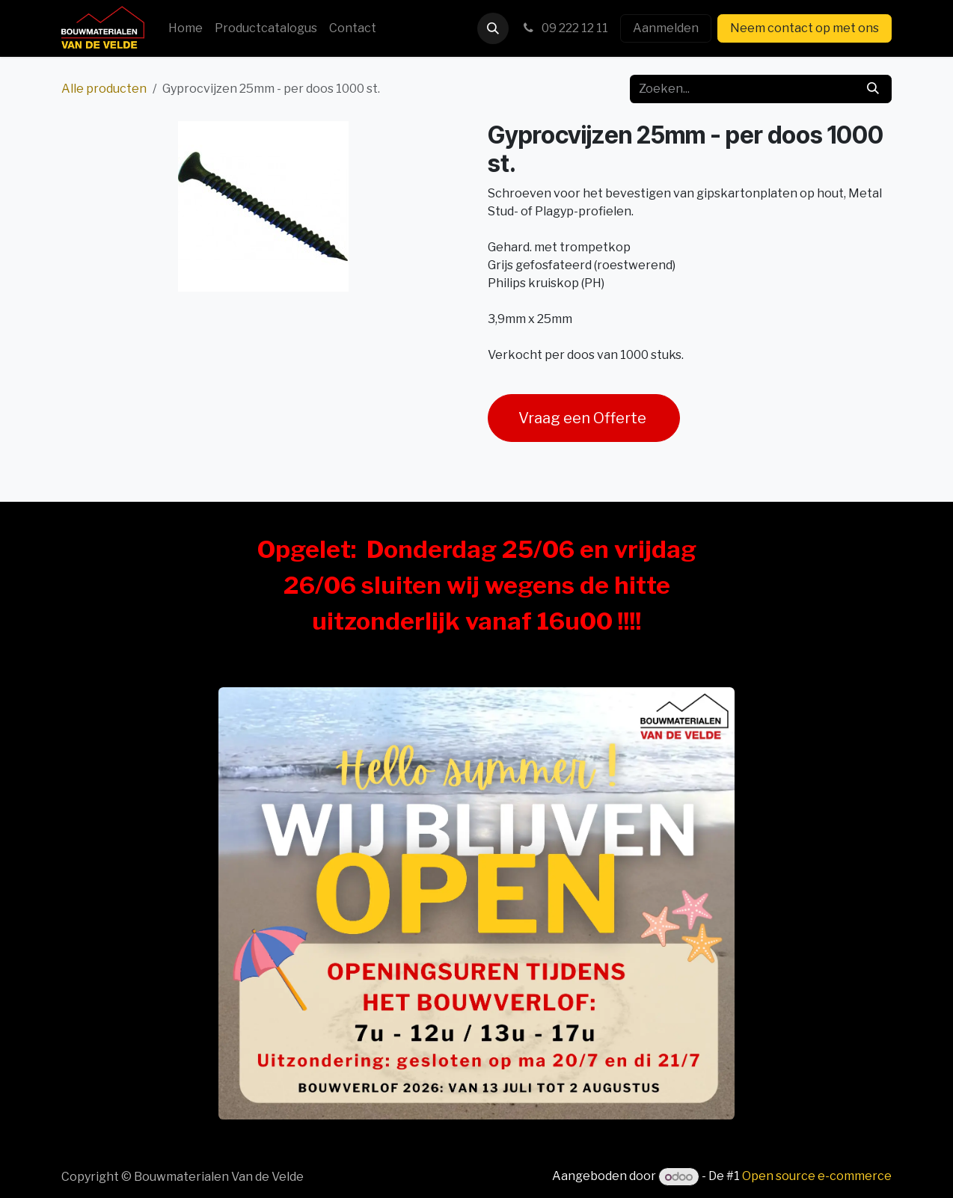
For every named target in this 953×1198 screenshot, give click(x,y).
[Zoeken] (873, 89)
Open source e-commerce (817, 1177)
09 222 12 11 (564, 28)
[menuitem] (185, 28)
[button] (493, 28)
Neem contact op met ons (804, 28)
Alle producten (104, 89)
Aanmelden (666, 28)
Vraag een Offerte (583, 418)
